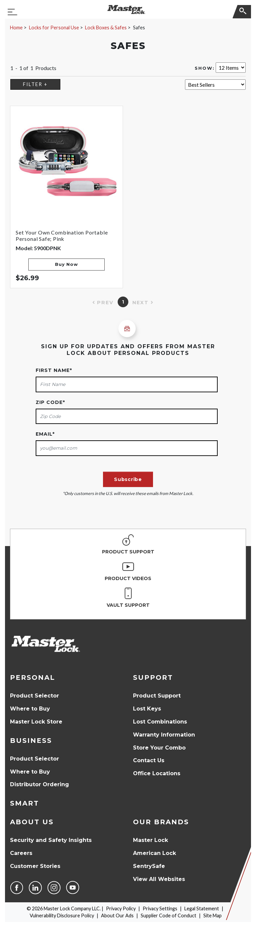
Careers (21, 853)
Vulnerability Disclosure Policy (62, 915)
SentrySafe (149, 866)
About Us (32, 822)
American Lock (154, 853)
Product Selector (34, 695)
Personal (32, 677)
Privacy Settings (160, 908)
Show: (205, 68)
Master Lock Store (36, 722)
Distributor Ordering (39, 784)
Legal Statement (201, 908)
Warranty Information (164, 735)
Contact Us (148, 760)
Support (153, 677)
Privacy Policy (121, 908)
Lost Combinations (160, 722)
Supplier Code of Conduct (168, 915)
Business (31, 741)
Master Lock (150, 840)
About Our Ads (117, 915)
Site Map (212, 915)
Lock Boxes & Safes (106, 27)
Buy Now (66, 264)
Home (16, 27)
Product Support (157, 695)
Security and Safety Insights (51, 840)
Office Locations (156, 773)
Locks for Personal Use (54, 27)
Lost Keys (147, 709)
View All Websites (159, 879)
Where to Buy (30, 709)
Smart (24, 803)
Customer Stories (35, 866)
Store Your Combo (159, 748)
